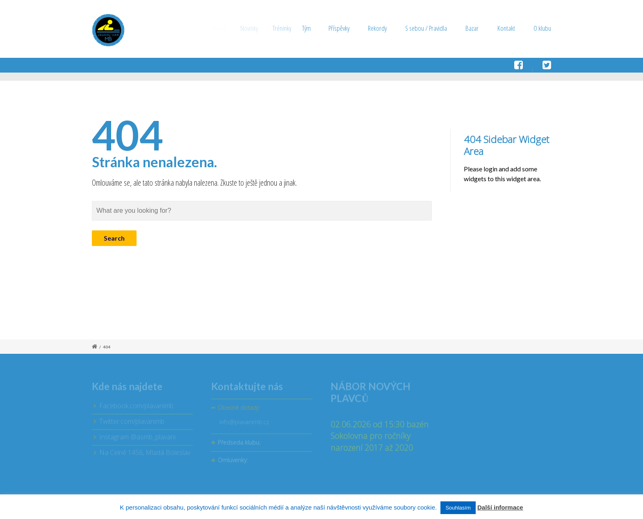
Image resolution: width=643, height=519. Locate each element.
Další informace (500, 507)
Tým (320, 28)
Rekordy (380, 28)
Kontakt (506, 28)
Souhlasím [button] (457, 508)
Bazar (472, 28)
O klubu (542, 28)
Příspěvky (347, 28)
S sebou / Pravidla (426, 28)
